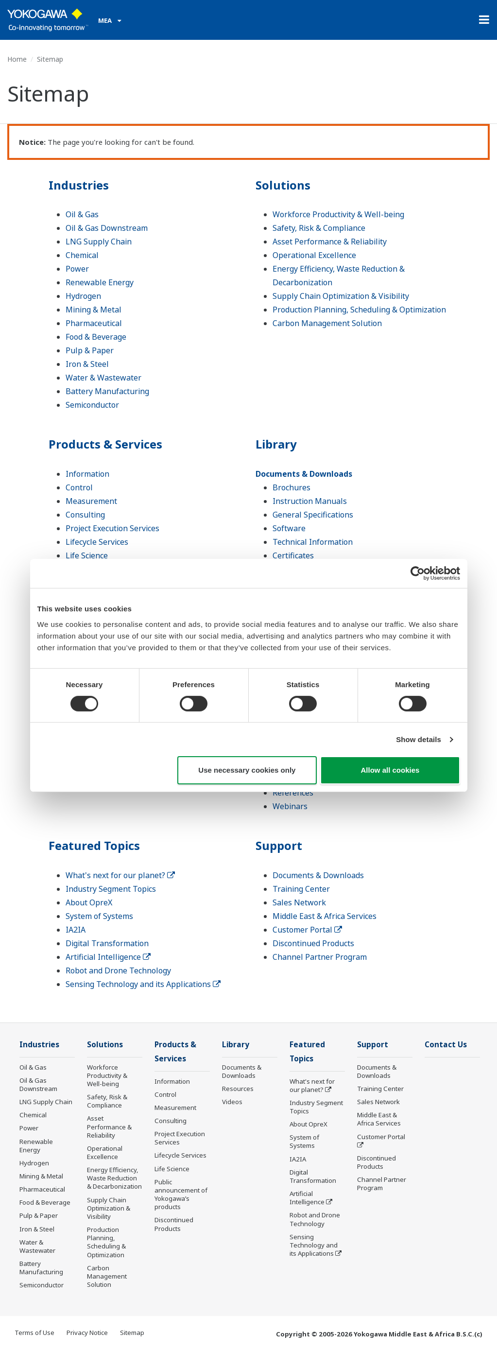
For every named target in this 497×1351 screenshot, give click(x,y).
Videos (232, 1101)
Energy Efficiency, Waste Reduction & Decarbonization (114, 1178)
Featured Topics (94, 845)
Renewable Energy (100, 282)
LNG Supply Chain (99, 241)
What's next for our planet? (120, 875)
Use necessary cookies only (246, 770)
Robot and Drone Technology (118, 970)
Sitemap (132, 1332)
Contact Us (446, 1044)
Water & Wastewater (103, 377)
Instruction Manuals (310, 501)
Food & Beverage (96, 336)
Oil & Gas (82, 214)
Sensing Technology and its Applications (143, 984)
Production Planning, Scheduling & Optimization (359, 309)
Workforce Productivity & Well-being (338, 214)
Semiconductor (92, 404)
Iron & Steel (87, 364)
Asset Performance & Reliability (330, 241)
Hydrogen (83, 296)
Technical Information (313, 542)
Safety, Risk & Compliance (319, 228)
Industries (79, 185)
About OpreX (89, 902)
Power (77, 268)
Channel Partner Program (320, 957)
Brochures (291, 487)
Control (79, 487)
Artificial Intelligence (108, 957)
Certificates (293, 555)
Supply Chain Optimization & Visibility (341, 296)
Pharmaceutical (94, 323)
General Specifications (313, 514)
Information (87, 473)
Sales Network (299, 902)
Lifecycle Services (97, 542)
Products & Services (105, 444)
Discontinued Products (313, 943)
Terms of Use (34, 1332)
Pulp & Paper (90, 350)
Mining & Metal (93, 309)
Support (279, 845)
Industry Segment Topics (111, 888)
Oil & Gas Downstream (107, 228)
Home (17, 59)
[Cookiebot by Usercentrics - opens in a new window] (417, 573)
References (293, 792)
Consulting (85, 514)
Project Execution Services (112, 528)
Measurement (91, 501)
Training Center (301, 888)
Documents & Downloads (304, 473)
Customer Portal (307, 929)
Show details (418, 739)
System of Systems (99, 916)
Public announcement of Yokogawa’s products (180, 1194)
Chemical (82, 255)
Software (289, 528)
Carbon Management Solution (327, 323)
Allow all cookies (390, 770)
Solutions (283, 185)
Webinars (290, 806)
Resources (238, 1088)
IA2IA (76, 929)
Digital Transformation (107, 943)
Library (276, 444)
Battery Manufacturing (107, 391)
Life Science (87, 555)
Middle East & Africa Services (325, 916)
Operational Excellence (314, 255)
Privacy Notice (87, 1332)
